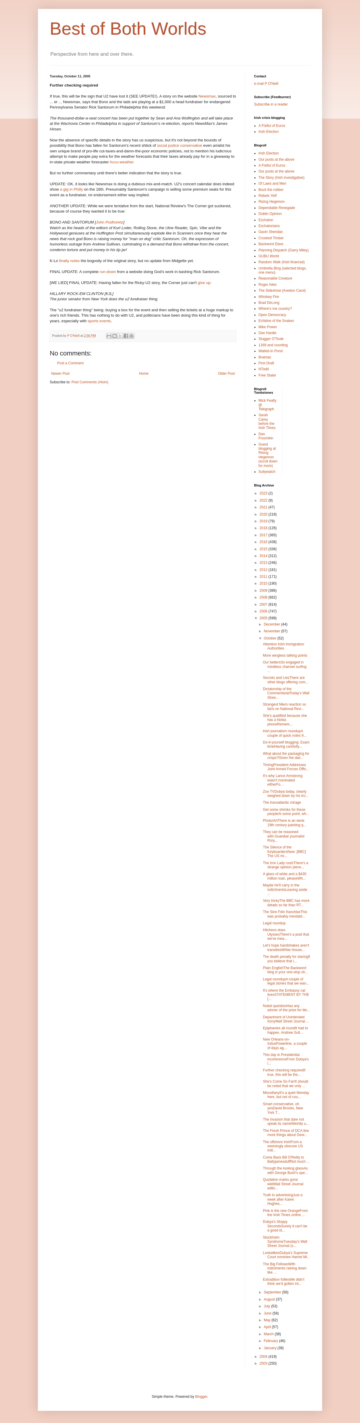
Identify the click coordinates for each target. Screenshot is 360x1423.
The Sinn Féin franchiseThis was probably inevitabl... (285, 914)
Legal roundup (274, 923)
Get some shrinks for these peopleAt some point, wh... (286, 812)
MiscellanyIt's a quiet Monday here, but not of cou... (286, 1095)
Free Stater (267, 375)
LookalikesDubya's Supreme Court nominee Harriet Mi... (286, 1255)
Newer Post (60, 373)
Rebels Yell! (267, 196)
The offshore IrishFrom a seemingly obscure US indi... (283, 1146)
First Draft (266, 363)
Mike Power (267, 327)
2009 (264, 590)
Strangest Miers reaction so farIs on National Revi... (284, 706)
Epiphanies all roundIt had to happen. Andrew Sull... (285, 1030)
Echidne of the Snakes (276, 321)
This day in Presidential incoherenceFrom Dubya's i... (286, 1059)
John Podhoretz (109, 222)
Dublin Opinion (270, 214)
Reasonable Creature (275, 278)
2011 (264, 577)
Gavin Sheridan (270, 232)
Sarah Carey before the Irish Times (267, 421)
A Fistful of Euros (271, 126)
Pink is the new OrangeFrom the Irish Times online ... (285, 1213)
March (269, 1334)
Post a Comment (70, 363)
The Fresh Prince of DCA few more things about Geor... (286, 1133)
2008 (264, 597)
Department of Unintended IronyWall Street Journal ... (286, 1019)
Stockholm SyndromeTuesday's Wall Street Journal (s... (285, 1241)
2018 (264, 528)
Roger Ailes (267, 285)
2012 (264, 570)
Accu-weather (121, 162)
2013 (264, 563)
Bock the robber (271, 190)
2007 (264, 604)
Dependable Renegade (276, 208)
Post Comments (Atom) (89, 382)
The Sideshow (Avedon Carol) (282, 290)
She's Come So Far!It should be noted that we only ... (285, 1083)
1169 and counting (273, 345)
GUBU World (268, 256)
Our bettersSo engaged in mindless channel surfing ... (284, 666)
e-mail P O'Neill (266, 84)
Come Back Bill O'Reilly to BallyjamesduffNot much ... (286, 1159)
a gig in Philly (72, 189)
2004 (264, 1357)
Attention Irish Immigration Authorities (283, 646)
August (270, 1299)
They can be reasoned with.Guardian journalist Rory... (283, 836)
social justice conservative (180, 145)
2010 (264, 583)
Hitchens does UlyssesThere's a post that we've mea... (286, 934)
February (271, 1341)
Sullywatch (266, 472)
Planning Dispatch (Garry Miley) (283, 250)
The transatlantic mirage (282, 802)
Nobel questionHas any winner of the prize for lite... (286, 1008)
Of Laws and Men (272, 183)
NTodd (263, 369)
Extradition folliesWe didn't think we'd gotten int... (283, 1281)
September (273, 1292)
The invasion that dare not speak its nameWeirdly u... (286, 1121)
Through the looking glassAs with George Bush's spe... (285, 1170)
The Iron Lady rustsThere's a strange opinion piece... (285, 865)
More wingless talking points (285, 655)
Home (144, 373)
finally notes (70, 261)
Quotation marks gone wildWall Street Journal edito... (283, 1184)
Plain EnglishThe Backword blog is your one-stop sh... (285, 970)
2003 (264, 1363)
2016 (264, 542)
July (267, 1306)
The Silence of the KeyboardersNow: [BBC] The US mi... (284, 851)
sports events (99, 321)
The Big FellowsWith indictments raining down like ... (284, 1268)
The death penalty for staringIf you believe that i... (286, 959)
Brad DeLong (268, 303)
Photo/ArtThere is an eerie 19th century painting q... (284, 823)
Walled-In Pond (270, 351)
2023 (264, 493)
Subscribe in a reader (271, 104)
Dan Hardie (267, 333)
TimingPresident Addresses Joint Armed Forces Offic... (286, 767)
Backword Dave (270, 244)
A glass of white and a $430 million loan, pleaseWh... (284, 876)
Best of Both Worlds (128, 29)
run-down (108, 271)
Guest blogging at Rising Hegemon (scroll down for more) (267, 455)
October (270, 638)
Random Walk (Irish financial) (281, 262)
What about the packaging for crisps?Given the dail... (286, 756)
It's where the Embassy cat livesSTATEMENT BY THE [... (286, 994)
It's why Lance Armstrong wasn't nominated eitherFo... (283, 780)
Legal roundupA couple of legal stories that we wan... (286, 981)
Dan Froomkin (265, 436)
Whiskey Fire (268, 297)
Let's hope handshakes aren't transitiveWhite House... (286, 947)
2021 (264, 507)
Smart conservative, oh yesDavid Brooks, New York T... (283, 1108)
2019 (264, 521)
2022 (264, 500)
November (272, 631)
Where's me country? (275, 309)
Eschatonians (269, 226)
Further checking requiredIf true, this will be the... (284, 1072)
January (270, 1348)
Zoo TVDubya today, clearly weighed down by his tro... (285, 793)
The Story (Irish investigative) (281, 178)
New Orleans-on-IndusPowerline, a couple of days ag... (285, 1043)
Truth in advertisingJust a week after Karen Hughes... (283, 1199)
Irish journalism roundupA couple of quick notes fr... (285, 733)
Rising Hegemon (271, 202)
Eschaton (265, 220)
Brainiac (264, 357)
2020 (264, 514)
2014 (264, 556)
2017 (264, 535)
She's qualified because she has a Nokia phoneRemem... (285, 720)
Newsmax (207, 96)
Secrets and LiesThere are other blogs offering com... (285, 680)
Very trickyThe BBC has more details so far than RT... (286, 903)
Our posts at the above (276, 159)
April (268, 1327)
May (267, 1320)
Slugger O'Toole (271, 339)
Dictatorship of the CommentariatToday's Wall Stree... (286, 693)
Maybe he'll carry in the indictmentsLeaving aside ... (285, 889)
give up (204, 282)
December (272, 624)
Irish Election (268, 132)
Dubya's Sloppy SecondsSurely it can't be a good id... (285, 1226)
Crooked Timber (271, 238)
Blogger (201, 1397)
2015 (264, 549)
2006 (264, 611)
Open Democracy (272, 315)
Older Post (226, 373)
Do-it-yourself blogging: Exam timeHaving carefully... (286, 744)
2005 (264, 618)
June (268, 1313)
